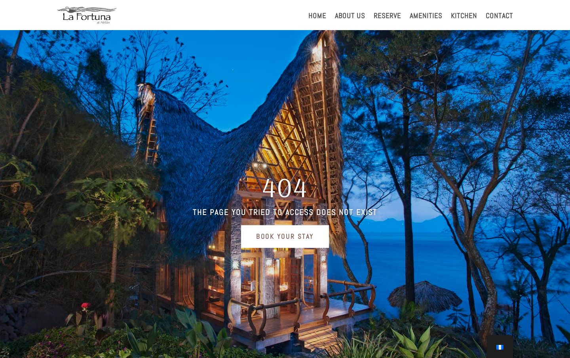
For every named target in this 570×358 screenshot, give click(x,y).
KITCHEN (464, 16)
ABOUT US (350, 16)
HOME (317, 16)
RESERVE (387, 16)
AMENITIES (426, 16)
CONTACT (499, 16)
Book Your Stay (285, 236)
